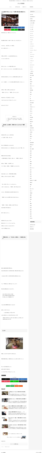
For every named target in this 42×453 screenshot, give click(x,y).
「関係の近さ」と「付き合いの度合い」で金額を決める (15, 117)
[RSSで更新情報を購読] (15, 384)
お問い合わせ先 (32, 224)
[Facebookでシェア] (8, 27)
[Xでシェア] (3, 27)
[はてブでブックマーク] (12, 27)
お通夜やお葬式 (4, 373)
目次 (13, 114)
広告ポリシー (32, 226)
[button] (25, 27)
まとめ (8, 118)
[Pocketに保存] (16, 27)
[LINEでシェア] (21, 27)
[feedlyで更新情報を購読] (13, 384)
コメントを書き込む (14, 443)
